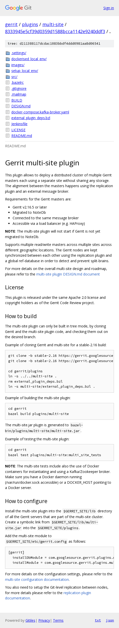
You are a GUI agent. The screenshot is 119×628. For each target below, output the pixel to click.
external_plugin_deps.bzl (30, 117)
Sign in (108, 8)
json (110, 620)
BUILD (16, 100)
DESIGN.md (21, 106)
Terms (58, 620)
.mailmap (18, 94)
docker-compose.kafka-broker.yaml (40, 112)
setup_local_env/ (24, 70)
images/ (17, 64)
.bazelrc (17, 82)
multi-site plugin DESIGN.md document (68, 274)
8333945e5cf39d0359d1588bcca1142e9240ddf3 (55, 31)
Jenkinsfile (19, 123)
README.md (21, 135)
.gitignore (18, 88)
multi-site (53, 24)
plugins (30, 24)
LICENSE (18, 129)
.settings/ (18, 52)
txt (98, 620)
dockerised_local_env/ (29, 58)
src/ (14, 76)
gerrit (11, 24)
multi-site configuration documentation (37, 579)
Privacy (44, 620)
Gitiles (30, 620)
